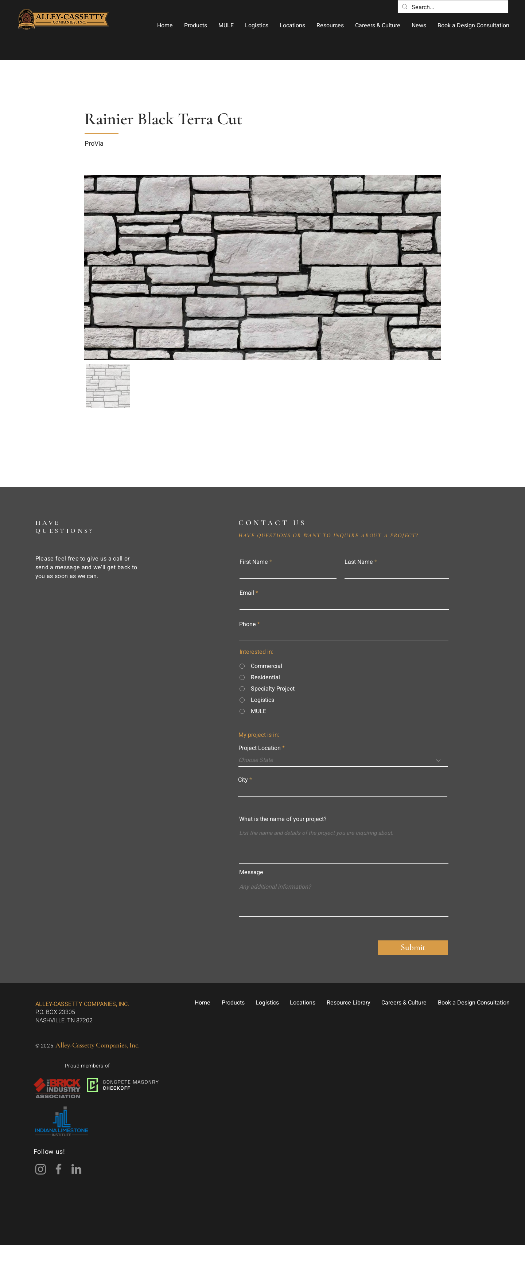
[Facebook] (58, 1169)
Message (251, 872)
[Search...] (452, 7)
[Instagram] (41, 1169)
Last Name (359, 562)
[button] (195, 25)
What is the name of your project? (283, 819)
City (243, 780)
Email (247, 593)
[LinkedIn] (76, 1169)
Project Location (259, 748)
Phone (247, 624)
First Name (254, 562)
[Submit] (413, 947)
